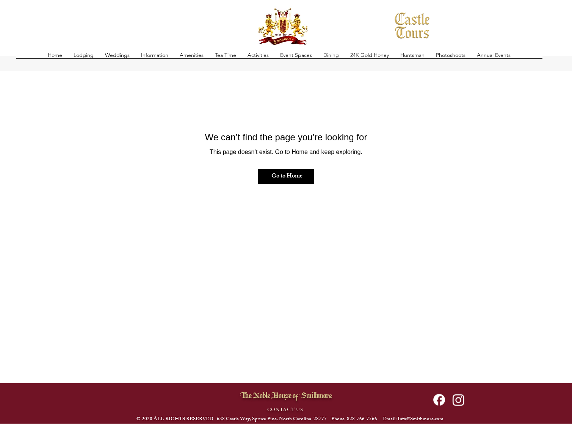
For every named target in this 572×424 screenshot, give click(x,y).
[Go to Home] (286, 176)
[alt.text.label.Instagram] (458, 400)
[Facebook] (439, 400)
